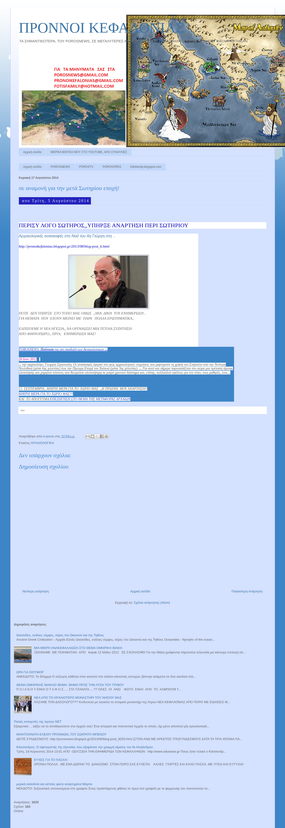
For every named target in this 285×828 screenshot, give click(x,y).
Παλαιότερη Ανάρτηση (247, 591)
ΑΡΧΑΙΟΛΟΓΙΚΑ (42, 443)
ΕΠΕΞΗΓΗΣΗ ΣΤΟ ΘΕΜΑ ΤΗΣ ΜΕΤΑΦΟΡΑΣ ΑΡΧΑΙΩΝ (90, 399)
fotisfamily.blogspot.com (145, 166)
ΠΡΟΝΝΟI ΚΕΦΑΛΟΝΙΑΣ (101, 28)
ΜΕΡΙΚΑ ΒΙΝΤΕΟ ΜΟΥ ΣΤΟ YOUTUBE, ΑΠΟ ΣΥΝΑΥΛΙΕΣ (88, 152)
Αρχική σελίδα (32, 152)
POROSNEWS (60, 166)
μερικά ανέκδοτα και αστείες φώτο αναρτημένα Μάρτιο (54, 784)
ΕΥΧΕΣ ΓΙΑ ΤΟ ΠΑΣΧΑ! (51, 760)
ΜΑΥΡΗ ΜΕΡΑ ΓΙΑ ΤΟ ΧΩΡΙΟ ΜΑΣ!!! (46, 394)
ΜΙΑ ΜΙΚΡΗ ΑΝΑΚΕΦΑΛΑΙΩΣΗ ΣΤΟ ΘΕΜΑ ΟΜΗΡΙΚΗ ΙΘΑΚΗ (78, 648)
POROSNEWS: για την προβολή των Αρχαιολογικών (63, 349)
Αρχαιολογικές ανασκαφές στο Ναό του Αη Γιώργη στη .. (67, 236)
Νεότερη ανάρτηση (36, 591)
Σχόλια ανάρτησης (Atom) (152, 602)
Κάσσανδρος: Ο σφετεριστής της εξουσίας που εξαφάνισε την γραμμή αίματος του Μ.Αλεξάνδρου (84, 747)
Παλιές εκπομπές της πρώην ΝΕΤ (38, 721)
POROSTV (86, 166)
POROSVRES (111, 166)
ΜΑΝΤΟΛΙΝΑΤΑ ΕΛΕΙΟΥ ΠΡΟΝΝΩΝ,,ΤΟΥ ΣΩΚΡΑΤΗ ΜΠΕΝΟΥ (61, 734)
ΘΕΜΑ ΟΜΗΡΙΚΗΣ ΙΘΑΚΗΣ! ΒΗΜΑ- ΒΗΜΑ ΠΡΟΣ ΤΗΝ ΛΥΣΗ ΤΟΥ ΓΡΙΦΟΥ (70, 685)
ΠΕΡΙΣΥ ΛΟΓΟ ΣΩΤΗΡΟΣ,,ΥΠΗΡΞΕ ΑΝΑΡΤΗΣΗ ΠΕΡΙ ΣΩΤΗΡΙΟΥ (104, 225)
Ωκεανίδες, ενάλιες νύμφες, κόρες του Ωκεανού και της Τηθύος (60, 635)
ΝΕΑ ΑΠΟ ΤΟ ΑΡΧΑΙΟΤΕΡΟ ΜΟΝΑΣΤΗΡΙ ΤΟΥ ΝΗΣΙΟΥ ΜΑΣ (78, 697)
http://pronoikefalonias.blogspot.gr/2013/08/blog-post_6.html (64, 246)
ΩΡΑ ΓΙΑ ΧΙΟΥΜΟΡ (30, 672)
